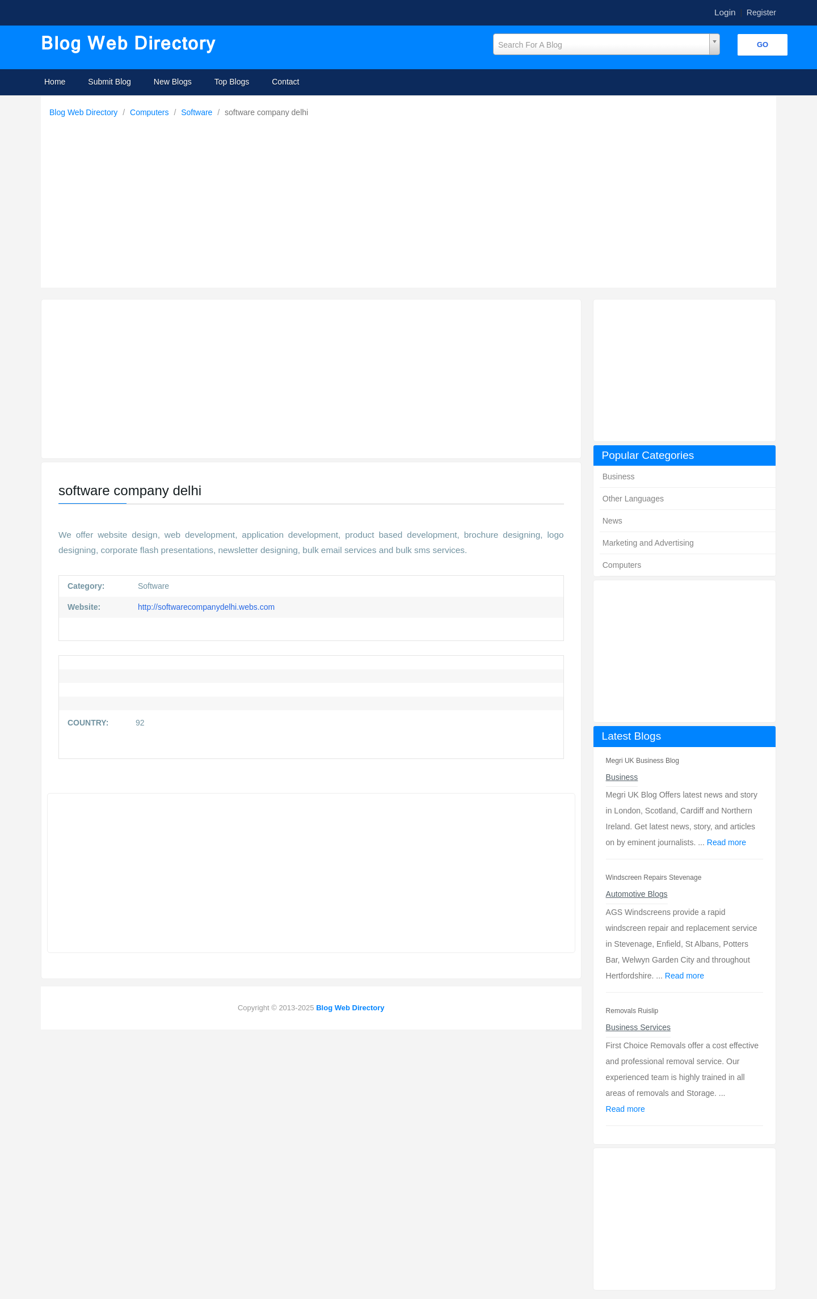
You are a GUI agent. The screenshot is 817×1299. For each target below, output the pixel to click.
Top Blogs (231, 81)
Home (54, 81)
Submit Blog (109, 81)
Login (725, 12)
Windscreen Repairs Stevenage (654, 878)
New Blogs (173, 81)
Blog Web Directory (84, 112)
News (612, 520)
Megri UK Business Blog (642, 761)
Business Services (638, 1027)
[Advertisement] (411, 199)
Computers (150, 112)
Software (197, 112)
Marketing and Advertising (648, 542)
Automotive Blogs (637, 894)
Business (619, 476)
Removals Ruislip (632, 1011)
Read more (726, 842)
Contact (285, 81)
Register (761, 12)
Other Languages (633, 498)
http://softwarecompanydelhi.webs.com (205, 606)
